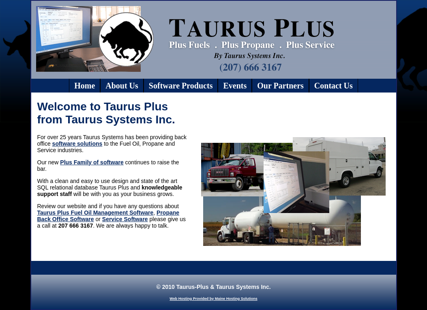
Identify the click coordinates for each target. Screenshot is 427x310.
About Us (121, 85)
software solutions (77, 143)
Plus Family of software (91, 162)
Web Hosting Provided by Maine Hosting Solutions (213, 299)
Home (84, 85)
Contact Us (333, 85)
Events (235, 85)
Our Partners (280, 85)
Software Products (181, 85)
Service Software (125, 219)
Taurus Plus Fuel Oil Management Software (95, 212)
